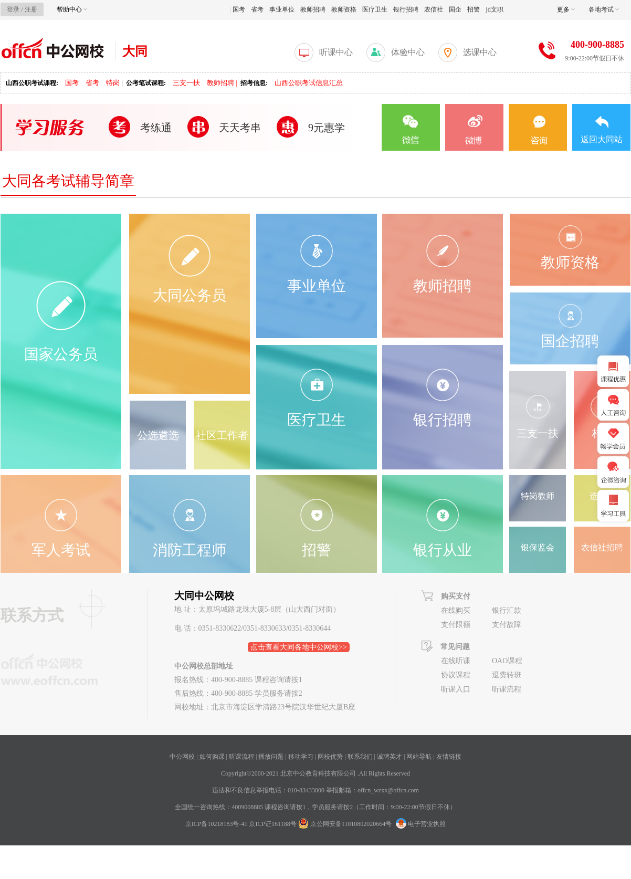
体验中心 (408, 52)
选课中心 (480, 52)
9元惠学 (326, 127)
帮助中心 (72, 9)
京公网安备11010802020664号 (351, 824)
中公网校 (182, 756)
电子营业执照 (421, 824)
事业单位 (282, 9)
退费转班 (506, 675)
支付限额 (455, 625)
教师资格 (343, 9)
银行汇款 (506, 610)
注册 (31, 9)
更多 (566, 9)
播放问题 (270, 756)
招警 (473, 9)
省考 (257, 9)
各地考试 (603, 9)
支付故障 (506, 625)
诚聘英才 (389, 756)
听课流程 (506, 689)
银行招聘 (405, 9)
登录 (13, 9)
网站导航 (419, 756)
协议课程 (455, 675)
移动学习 (300, 756)
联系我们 (360, 756)
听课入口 (455, 689)
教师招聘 (312, 9)
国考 (239, 9)
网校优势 (330, 756)
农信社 (433, 9)
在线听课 (455, 661)
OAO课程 (507, 661)
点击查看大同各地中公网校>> (298, 647)
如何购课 (212, 756)
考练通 (156, 127)
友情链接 (448, 756)
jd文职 (494, 9)
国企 (455, 9)
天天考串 (240, 127)
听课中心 (336, 52)
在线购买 (455, 610)
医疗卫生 (374, 9)
